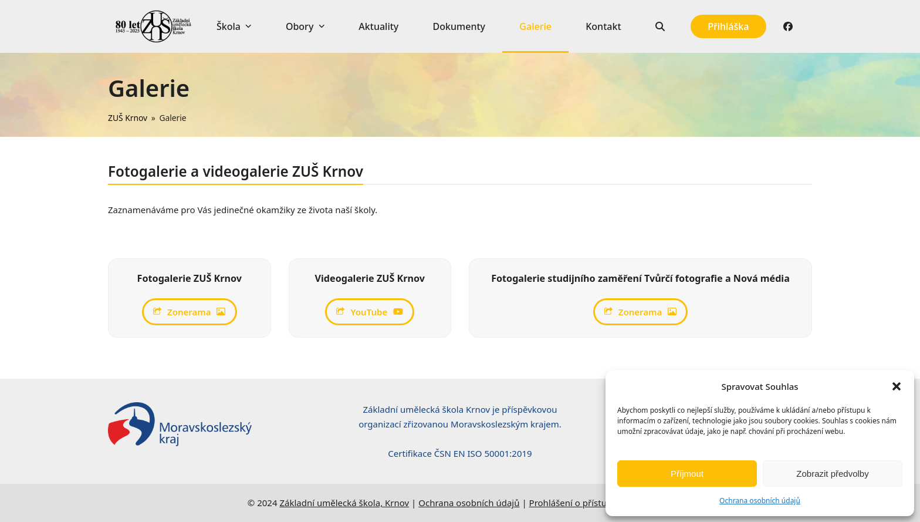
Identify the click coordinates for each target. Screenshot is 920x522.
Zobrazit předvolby (832, 474)
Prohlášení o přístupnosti (580, 502)
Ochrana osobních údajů (759, 501)
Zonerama (189, 312)
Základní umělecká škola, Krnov (344, 502)
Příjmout (687, 474)
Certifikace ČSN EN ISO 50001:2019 (460, 453)
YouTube (369, 312)
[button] (896, 386)
